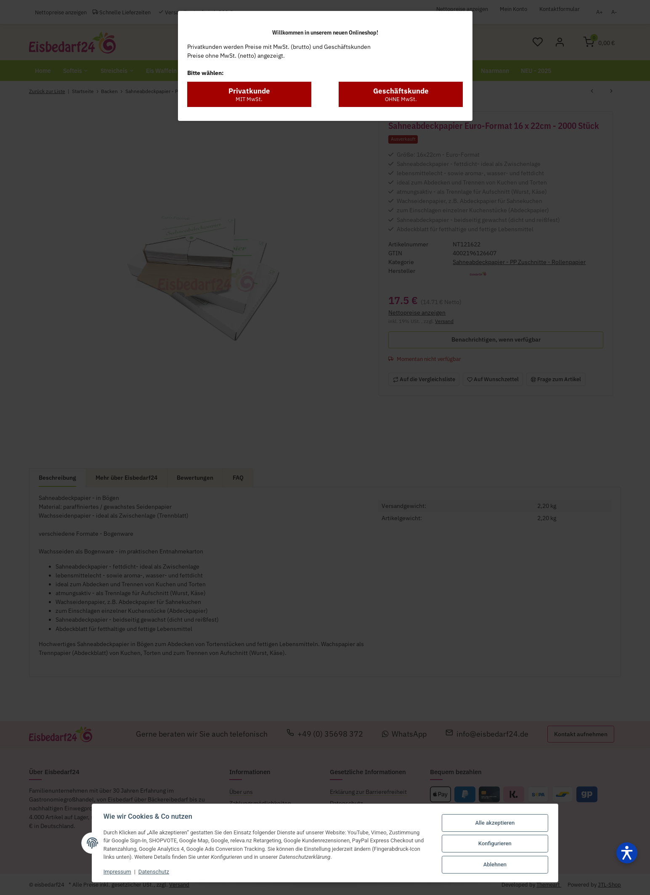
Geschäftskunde (401, 80)
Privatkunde (249, 80)
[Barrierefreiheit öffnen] (626, 852)
